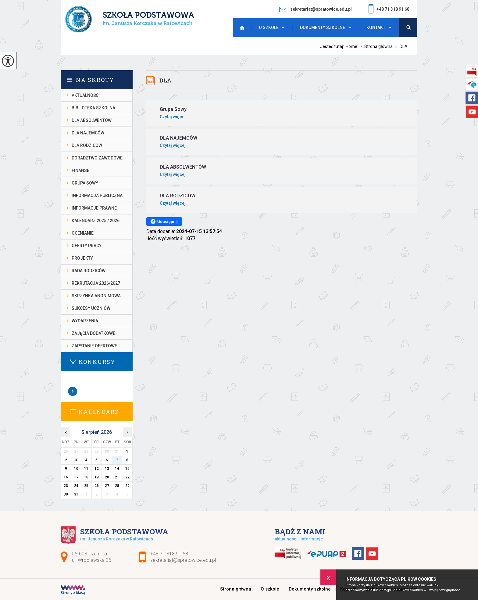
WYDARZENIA (85, 320)
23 (66, 486)
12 (97, 468)
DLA (165, 80)
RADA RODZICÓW (88, 270)
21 (117, 477)
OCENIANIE (83, 233)
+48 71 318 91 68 (389, 9)
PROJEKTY (82, 258)
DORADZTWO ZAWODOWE (97, 157)
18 (86, 477)
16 (66, 477)
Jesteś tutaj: (333, 46)
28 (117, 486)
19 (97, 477)
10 (76, 468)
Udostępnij (164, 221)
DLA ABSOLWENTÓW (92, 120)
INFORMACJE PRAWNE (94, 208)
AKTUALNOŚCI (86, 95)
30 (66, 494)
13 (107, 468)
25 (86, 486)
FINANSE (80, 170)
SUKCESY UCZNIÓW (91, 308)
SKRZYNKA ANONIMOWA (96, 295)
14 (117, 468)
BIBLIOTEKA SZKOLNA (93, 107)
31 (76, 494)
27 (107, 486)
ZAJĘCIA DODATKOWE (93, 333)
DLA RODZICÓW (87, 145)
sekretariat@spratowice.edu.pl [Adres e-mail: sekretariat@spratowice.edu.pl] (183, 560)
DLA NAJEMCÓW (88, 132)
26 (97, 486)
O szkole (269, 27)
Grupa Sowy (85, 183)
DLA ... (402, 46)
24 (76, 486)
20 (107, 477)
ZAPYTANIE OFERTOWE (94, 345)
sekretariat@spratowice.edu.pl (315, 9)
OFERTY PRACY (87, 245)
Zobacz (73, 391)
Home (351, 46)
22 (127, 477)
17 (76, 477)
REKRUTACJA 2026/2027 (96, 283)
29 (127, 486)
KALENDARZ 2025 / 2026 (96, 220)
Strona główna (240, 27)
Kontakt (375, 27)
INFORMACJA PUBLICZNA (97, 195)
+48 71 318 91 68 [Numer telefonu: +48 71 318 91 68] (169, 554)
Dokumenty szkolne (322, 27)
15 (127, 468)
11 (86, 468)
